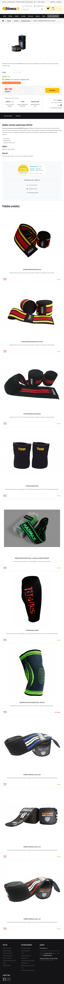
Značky (44, 16)
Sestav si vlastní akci (53, 16)
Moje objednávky (7, 948)
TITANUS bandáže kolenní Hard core (32, 269)
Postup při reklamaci (26, 955)
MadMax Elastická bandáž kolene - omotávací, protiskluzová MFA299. (32, 558)
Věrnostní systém (20, 1)
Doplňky (9, 20)
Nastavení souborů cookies (27, 970)
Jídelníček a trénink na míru (9, 960)
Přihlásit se (52, 1)
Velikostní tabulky (7, 950)
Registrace (58, 1)
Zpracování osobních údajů (27, 960)
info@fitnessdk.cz (39, 6)
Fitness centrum (11, 1)
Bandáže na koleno (25, 20)
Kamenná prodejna (7, 953)
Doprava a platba (29, 1)
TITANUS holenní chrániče (32, 630)
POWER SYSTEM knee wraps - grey (32, 846)
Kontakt (42, 1)
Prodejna (4, 1)
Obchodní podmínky (26, 948)
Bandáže (16, 20)
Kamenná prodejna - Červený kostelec (49, 958)
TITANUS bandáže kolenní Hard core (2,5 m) (32, 341)
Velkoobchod (24, 963)
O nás (38, 1)
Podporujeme (24, 958)
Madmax (60, 100)
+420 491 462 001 (27, 6)
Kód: (52, 102)
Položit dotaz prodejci (55, 108)
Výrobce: (55, 100)
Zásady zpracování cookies (27, 965)
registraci (10, 106)
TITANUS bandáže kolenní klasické (32, 413)
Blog (35, 1)
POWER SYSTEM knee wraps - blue (32, 774)
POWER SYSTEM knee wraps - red (32, 919)
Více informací (8, 116)
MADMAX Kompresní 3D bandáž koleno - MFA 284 (32, 702)
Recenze (18, 116)
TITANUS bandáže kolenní (32, 486)
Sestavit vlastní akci (7, 955)
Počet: (4, 72)
